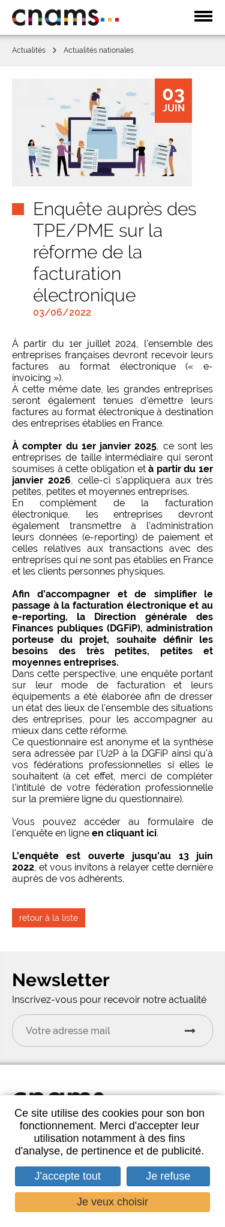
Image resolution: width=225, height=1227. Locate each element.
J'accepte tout (68, 1176)
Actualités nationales (99, 50)
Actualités (29, 50)
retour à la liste (48, 918)
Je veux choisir (112, 1202)
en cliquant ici (124, 833)
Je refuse (168, 1176)
